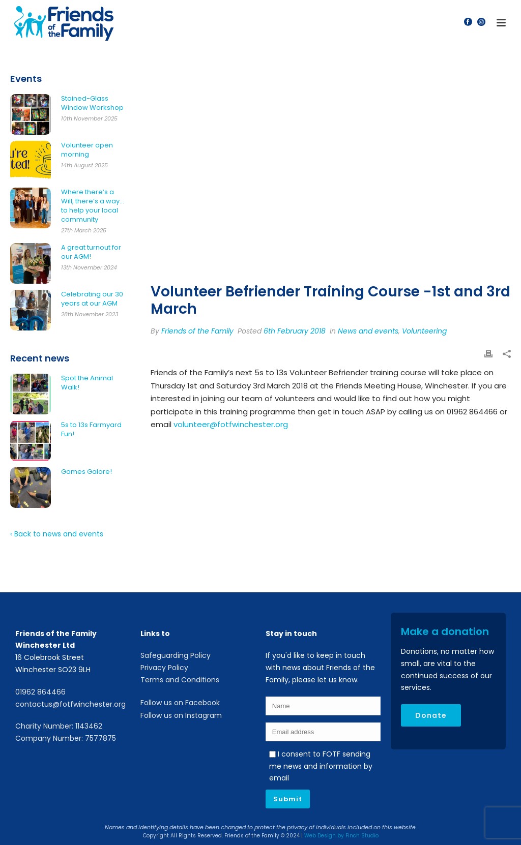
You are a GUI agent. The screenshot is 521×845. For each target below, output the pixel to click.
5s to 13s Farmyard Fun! (91, 429)
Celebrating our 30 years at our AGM (92, 299)
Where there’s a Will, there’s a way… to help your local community (92, 206)
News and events (368, 331)
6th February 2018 (295, 331)
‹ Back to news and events (56, 534)
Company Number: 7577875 (65, 738)
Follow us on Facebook (180, 703)
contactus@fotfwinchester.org (70, 704)
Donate (431, 715)
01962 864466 (40, 692)
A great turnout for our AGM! (91, 252)
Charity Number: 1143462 (58, 726)
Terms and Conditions (179, 680)
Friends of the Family (197, 331)
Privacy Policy (164, 667)
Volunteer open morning (87, 150)
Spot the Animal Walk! (87, 383)
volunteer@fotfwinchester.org (230, 424)
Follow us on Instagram (181, 715)
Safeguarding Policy (175, 655)
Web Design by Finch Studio (341, 835)
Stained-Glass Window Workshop (92, 103)
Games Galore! (86, 471)
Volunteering (424, 331)
